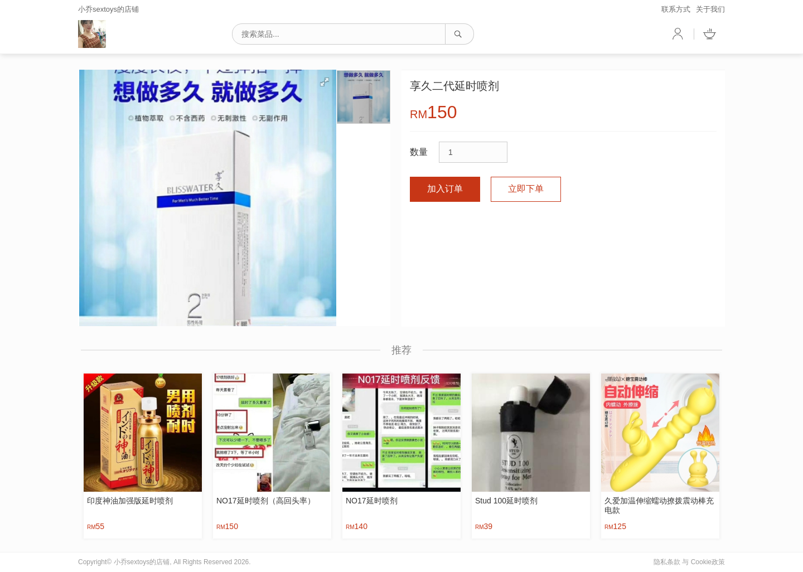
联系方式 (675, 9)
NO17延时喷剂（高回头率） (265, 500)
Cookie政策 (708, 562)
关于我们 (710, 9)
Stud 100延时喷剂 (506, 500)
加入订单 (445, 188)
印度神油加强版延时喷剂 (130, 500)
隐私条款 (667, 562)
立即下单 (526, 188)
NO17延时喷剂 (372, 500)
